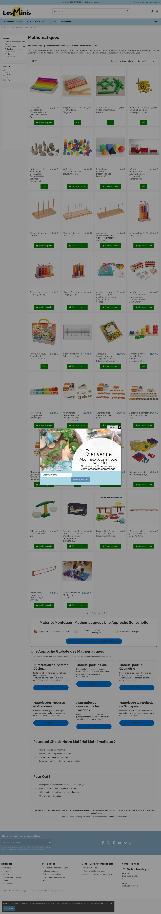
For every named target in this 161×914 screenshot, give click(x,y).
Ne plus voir (114, 427)
